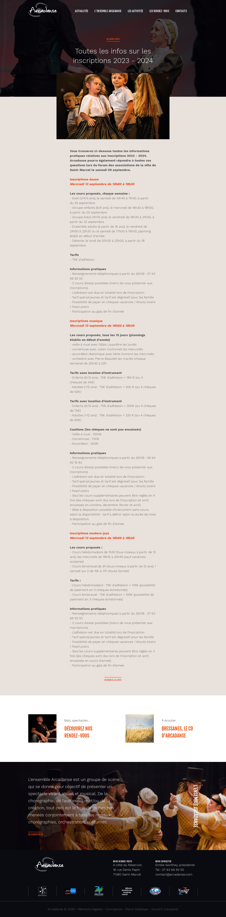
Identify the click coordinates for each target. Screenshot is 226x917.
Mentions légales (90, 909)
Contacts (181, 11)
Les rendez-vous (159, 11)
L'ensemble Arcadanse (107, 11)
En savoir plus (35, 834)
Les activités (135, 11)
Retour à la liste (113, 680)
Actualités (81, 11)
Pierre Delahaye (136, 909)
